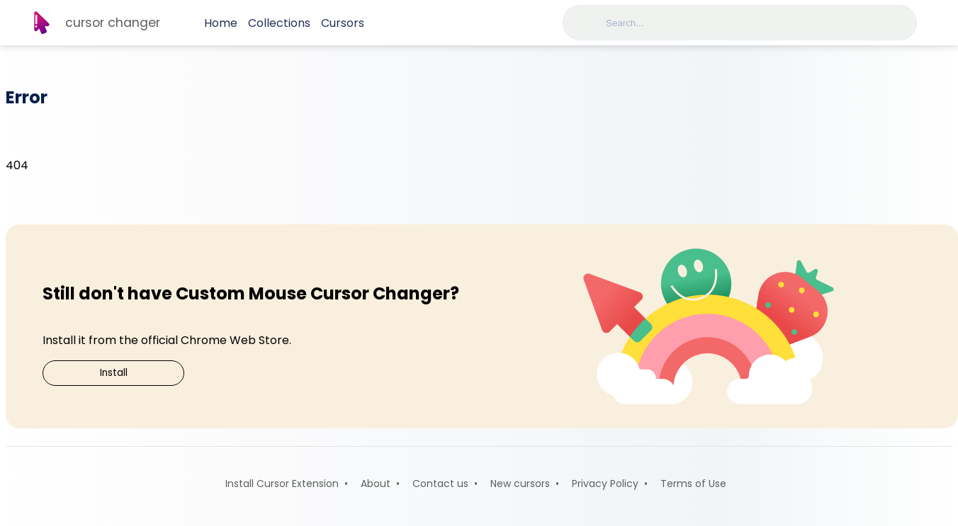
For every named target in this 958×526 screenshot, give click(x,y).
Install (114, 372)
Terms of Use (693, 483)
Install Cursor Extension (282, 483)
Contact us (440, 483)
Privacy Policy (605, 483)
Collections (279, 23)
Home (220, 23)
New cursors (520, 483)
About (375, 483)
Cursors (342, 23)
